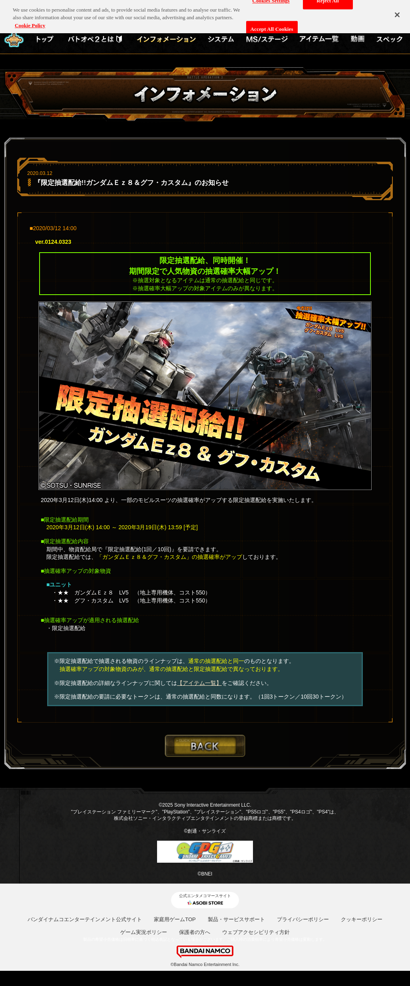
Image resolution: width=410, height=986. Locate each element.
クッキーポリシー (361, 919)
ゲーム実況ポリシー (143, 932)
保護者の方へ (194, 932)
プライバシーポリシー (303, 919)
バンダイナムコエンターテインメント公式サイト (85, 919)
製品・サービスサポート (236, 919)
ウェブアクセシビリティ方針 (256, 932)
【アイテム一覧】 (199, 683)
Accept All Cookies (272, 26)
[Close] (397, 11)
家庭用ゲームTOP (175, 919)
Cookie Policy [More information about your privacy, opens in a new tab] (30, 22)
